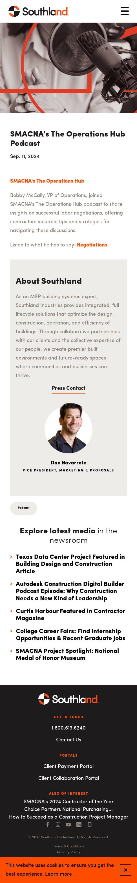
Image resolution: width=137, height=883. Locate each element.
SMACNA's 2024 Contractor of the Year (69, 802)
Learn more (58, 874)
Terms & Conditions (68, 846)
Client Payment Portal (68, 766)
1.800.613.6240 (69, 728)
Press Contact (68, 388)
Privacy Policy (68, 852)
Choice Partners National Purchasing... (68, 809)
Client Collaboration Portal (68, 778)
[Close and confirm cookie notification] (125, 870)
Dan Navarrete (68, 463)
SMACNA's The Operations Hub (47, 181)
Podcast (24, 508)
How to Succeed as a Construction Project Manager (68, 817)
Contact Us (68, 740)
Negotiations (92, 245)
